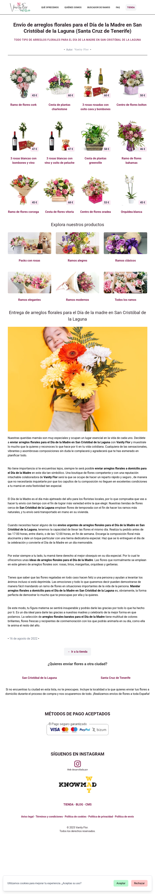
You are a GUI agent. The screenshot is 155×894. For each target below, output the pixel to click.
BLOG (79, 804)
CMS (88, 804)
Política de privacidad (100, 816)
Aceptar (120, 883)
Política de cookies (75, 816)
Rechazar (139, 883)
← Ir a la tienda (77, 651)
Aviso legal (27, 816)
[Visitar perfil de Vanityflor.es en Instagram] (77, 764)
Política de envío (124, 816)
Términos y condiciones (49, 816)
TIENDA (68, 804)
